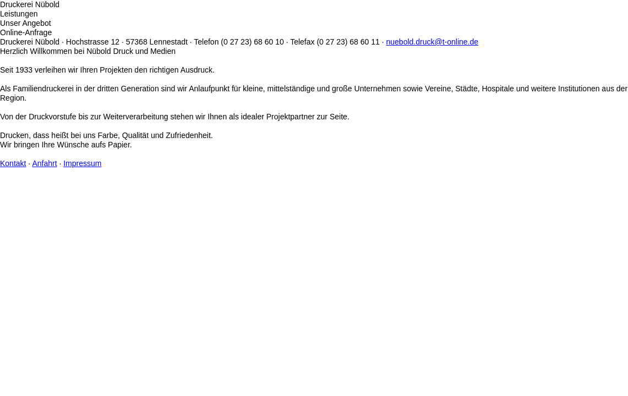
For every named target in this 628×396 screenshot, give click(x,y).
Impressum (82, 163)
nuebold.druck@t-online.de (432, 41)
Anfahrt (44, 163)
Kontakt (13, 163)
